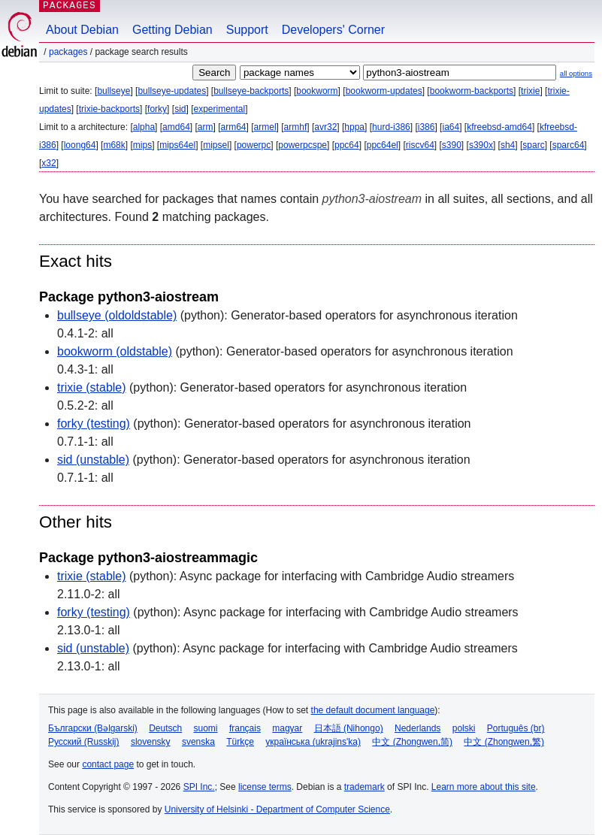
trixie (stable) (91, 387)
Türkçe (240, 742)
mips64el (177, 145)
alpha (144, 127)
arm (205, 127)
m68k (114, 145)
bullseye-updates (172, 91)
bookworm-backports (471, 91)
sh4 (508, 145)
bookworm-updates (384, 91)
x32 (48, 163)
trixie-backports (109, 109)
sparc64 (568, 145)
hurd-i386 (391, 127)
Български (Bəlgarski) (93, 728)
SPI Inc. (199, 787)
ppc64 (346, 145)
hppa (354, 127)
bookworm (316, 91)
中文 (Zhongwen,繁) (504, 742)
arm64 (234, 127)
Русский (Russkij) (83, 742)
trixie (530, 91)
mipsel (216, 145)
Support (247, 29)
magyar (287, 728)
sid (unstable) (93, 459)
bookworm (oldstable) (114, 351)
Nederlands (417, 728)
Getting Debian (172, 29)
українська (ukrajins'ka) (313, 742)
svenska (198, 742)
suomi (206, 728)
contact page (108, 764)
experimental (219, 109)
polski (464, 728)
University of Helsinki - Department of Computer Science (277, 809)
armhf (295, 127)
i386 (426, 127)
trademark (364, 787)
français (245, 728)
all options (576, 73)
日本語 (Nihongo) (348, 728)
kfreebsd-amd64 (499, 127)
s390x (481, 145)
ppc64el (382, 145)
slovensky (151, 742)
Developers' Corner (333, 29)
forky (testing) (93, 423)
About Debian (82, 29)
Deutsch (165, 728)
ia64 (450, 127)
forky (157, 109)
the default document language (373, 710)
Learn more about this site (483, 787)
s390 (451, 145)
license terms (265, 787)
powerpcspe (302, 145)
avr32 (325, 127)
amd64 (176, 127)
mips (142, 145)
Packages (68, 52)
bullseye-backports (251, 91)
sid (180, 109)
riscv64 (420, 145)
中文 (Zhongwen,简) (412, 742)
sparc (533, 145)
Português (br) (516, 728)
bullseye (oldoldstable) (117, 315)
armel (265, 127)
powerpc (254, 145)
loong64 (80, 145)
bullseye (113, 91)
